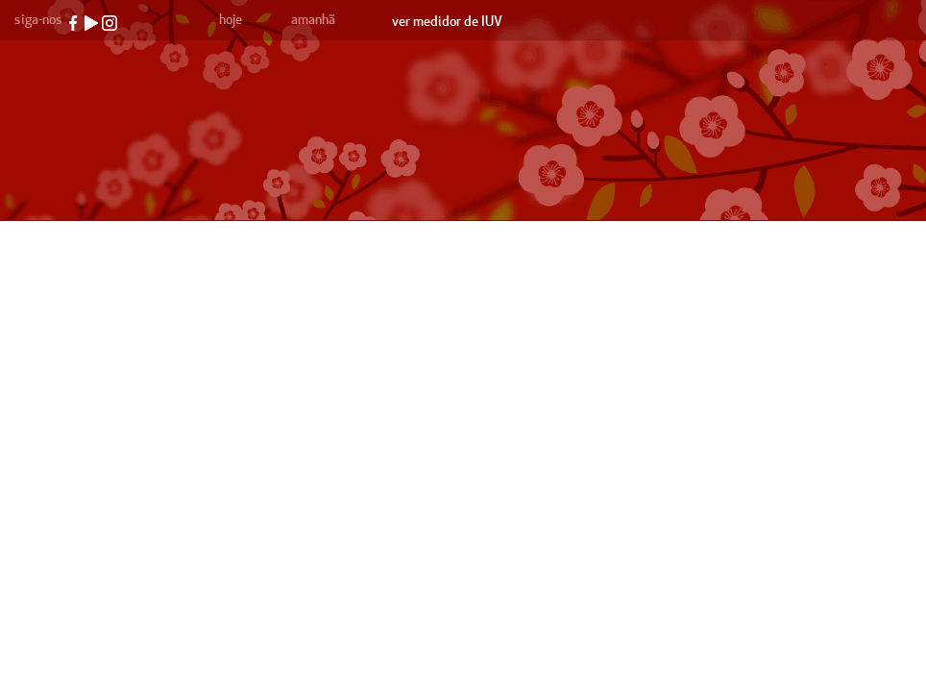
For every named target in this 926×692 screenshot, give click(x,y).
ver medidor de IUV (447, 21)
